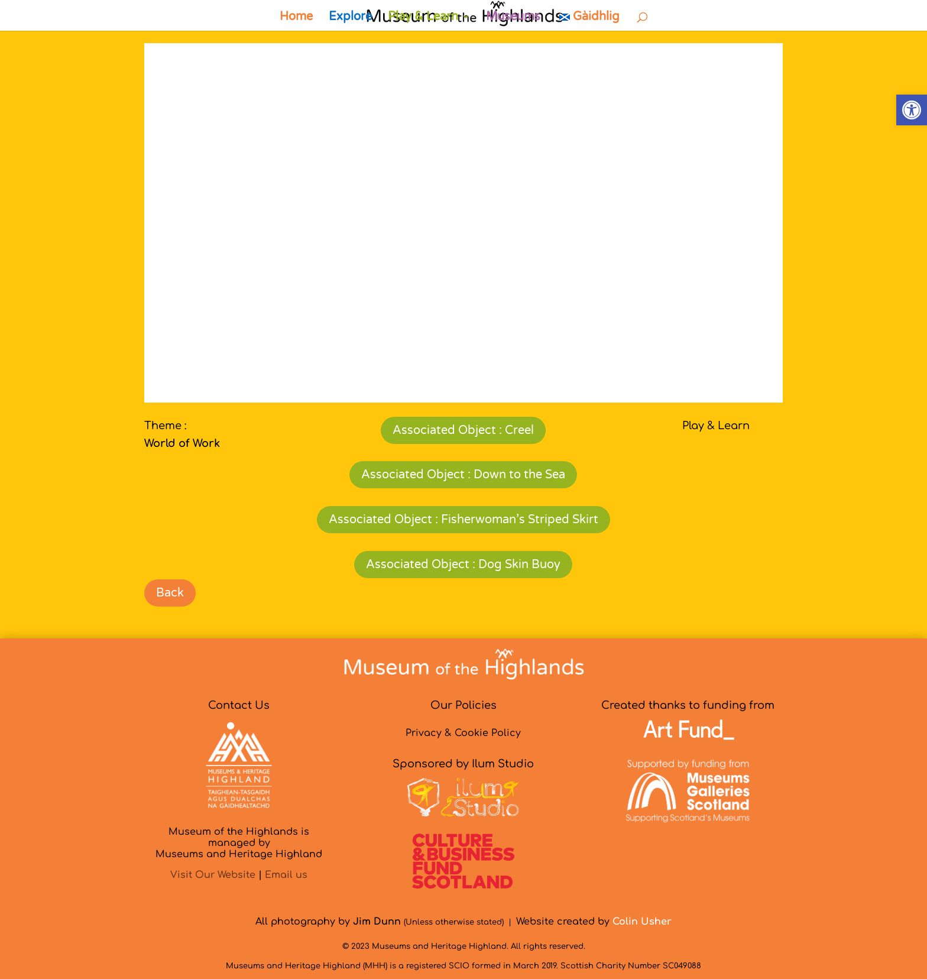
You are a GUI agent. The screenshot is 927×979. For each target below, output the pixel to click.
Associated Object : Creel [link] (463, 430)
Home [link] (296, 18)
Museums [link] (513, 18)
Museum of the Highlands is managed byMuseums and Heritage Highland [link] (238, 843)
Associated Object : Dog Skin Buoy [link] (463, 564)
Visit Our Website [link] (212, 875)
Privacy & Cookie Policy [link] (463, 733)
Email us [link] (286, 875)
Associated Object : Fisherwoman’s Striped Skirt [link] (463, 520)
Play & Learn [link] (423, 18)
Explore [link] (350, 18)
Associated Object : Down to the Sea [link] (463, 475)
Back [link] (170, 593)
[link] (911, 110)
